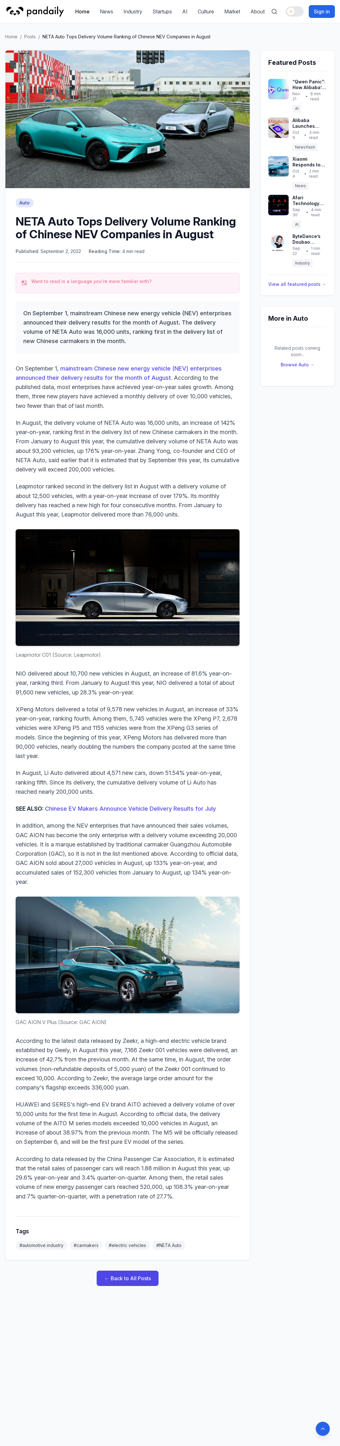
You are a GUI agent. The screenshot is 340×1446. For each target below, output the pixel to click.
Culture (206, 11)
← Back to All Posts (127, 1278)
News (106, 11)
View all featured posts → (297, 284)
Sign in (322, 11)
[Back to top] (323, 1429)
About (257, 11)
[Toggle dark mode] (295, 11)
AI (185, 11)
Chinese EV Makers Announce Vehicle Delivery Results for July (130, 808)
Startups (162, 11)
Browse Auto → (297, 364)
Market (232, 11)
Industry (132, 11)
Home (82, 11)
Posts (30, 36)
